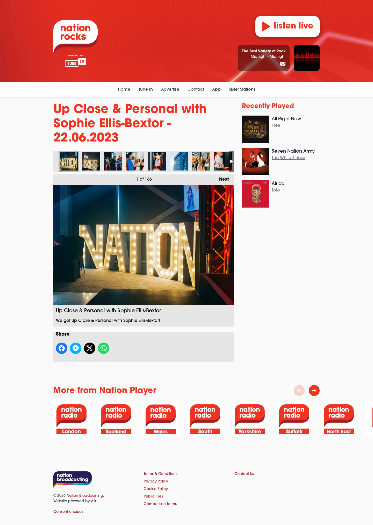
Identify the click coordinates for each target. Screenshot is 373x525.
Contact (196, 90)
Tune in (146, 90)
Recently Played (268, 106)
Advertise (170, 90)
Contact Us (244, 474)
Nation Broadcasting (85, 496)
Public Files (153, 497)
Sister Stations (242, 90)
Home (124, 90)
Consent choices (68, 512)
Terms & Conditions (160, 474)
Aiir (93, 501)
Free (276, 126)
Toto (276, 190)
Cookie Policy (156, 489)
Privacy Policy (156, 482)
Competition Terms (160, 504)
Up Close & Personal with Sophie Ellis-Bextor (69, 161)
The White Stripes (288, 158)
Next (221, 178)
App (216, 90)
